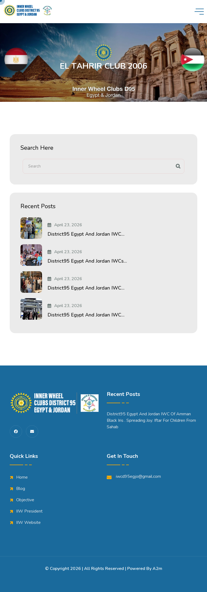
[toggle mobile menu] (199, 12)
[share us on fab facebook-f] (16, 431)
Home (22, 477)
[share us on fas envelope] (32, 431)
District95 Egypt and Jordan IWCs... (87, 261)
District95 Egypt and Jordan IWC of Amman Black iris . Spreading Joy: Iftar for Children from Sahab (151, 420)
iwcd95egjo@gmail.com (134, 476)
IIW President (29, 511)
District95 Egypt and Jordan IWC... (86, 234)
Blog (20, 489)
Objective (25, 500)
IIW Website (28, 522)
